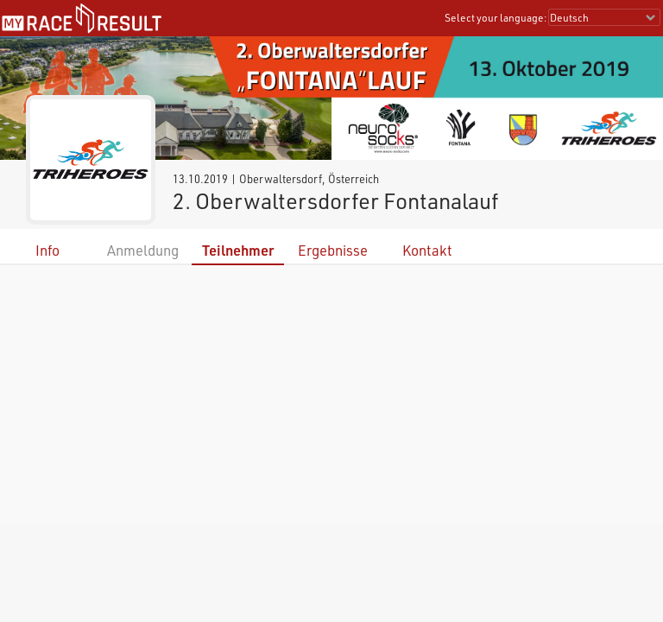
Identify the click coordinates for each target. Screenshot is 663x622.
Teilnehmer (238, 250)
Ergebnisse (333, 250)
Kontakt (427, 250)
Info (47, 250)
